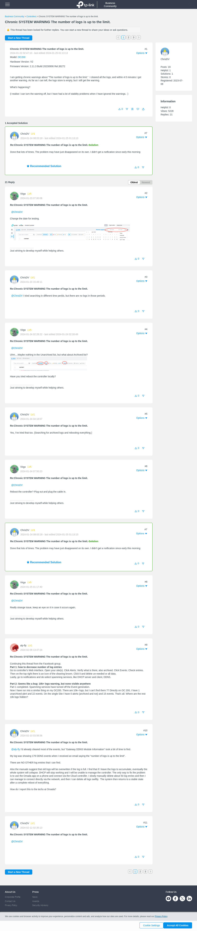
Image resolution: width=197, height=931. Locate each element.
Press (35, 891)
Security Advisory (40, 905)
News (34, 897)
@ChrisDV (17, 212)
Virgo (23, 194)
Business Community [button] (110, 4)
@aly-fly (15, 750)
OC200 (21, 57)
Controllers (31, 16)
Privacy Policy (11, 905)
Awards (35, 901)
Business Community (14, 16)
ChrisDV (24, 133)
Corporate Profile (12, 897)
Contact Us (10, 901)
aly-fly (23, 646)
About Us (10, 891)
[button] (143, 109)
